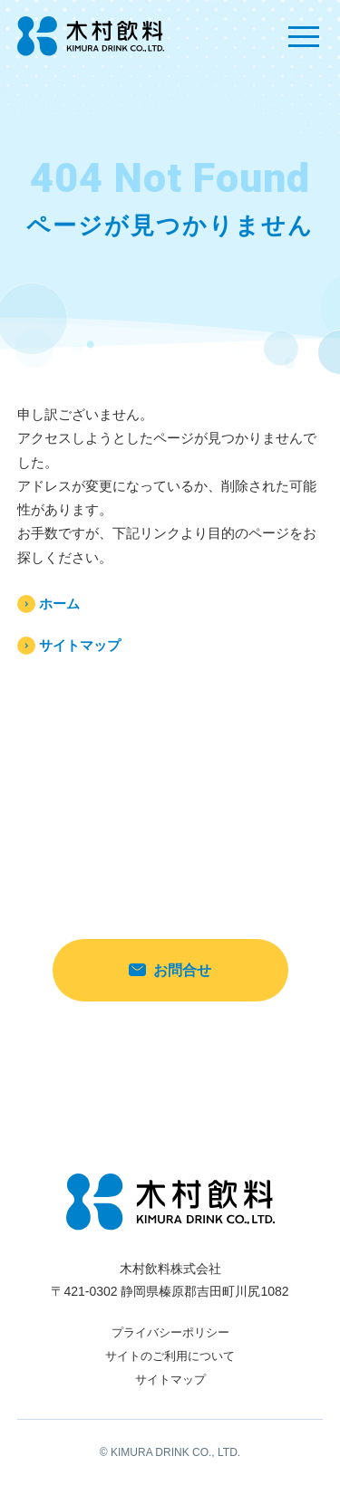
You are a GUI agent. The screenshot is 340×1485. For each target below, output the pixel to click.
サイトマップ (80, 645)
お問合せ (170, 970)
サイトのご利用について (170, 1356)
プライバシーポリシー (170, 1332)
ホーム (59, 603)
